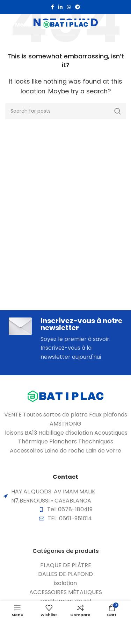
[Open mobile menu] (18, 24)
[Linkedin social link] (60, 7)
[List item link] (65, 565)
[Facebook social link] (52, 7)
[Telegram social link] (77, 7)
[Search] (65, 111)
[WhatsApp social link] (69, 7)
